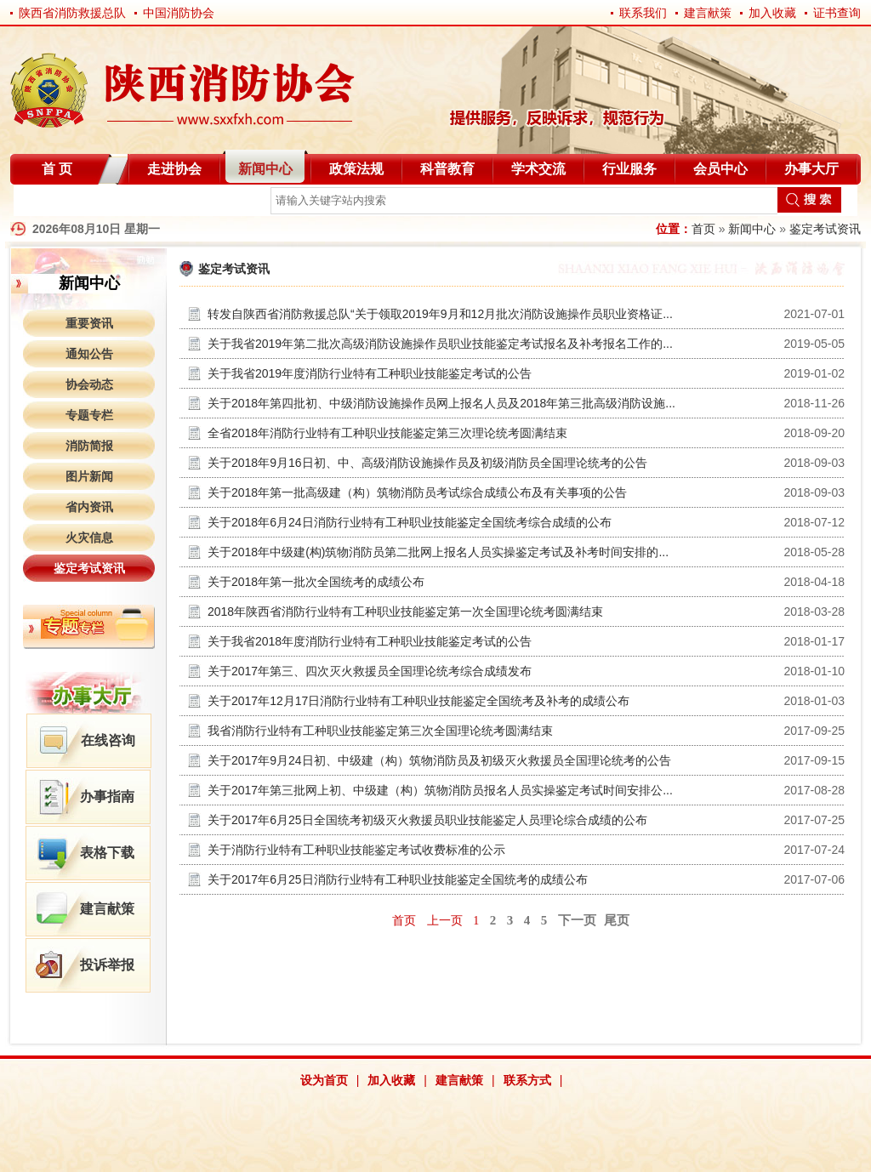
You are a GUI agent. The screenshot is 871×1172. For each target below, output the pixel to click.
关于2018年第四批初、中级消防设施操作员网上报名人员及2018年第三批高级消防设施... (441, 403)
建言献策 (708, 13)
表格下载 (107, 852)
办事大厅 (811, 169)
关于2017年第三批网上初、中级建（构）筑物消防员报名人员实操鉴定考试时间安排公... (440, 790)
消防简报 (89, 445)
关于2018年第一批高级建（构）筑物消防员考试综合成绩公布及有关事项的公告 (417, 492)
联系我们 (643, 13)
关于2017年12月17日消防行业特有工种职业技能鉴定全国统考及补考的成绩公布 (418, 701)
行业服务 (629, 169)
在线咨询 (108, 740)
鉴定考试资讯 (825, 229)
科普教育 (447, 169)
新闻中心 (265, 169)
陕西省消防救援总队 (72, 13)
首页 (703, 229)
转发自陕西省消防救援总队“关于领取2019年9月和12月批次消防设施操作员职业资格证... (440, 314)
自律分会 (54, 203)
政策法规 (356, 169)
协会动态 (89, 384)
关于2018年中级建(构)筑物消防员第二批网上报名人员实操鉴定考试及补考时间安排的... (438, 552)
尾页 (616, 920)
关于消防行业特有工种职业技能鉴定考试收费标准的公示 (356, 849)
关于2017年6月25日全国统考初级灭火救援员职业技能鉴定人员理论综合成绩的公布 (427, 820)
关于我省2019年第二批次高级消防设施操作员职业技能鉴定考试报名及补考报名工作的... (440, 343)
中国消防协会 (178, 13)
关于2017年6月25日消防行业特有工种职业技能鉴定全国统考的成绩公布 (398, 879)
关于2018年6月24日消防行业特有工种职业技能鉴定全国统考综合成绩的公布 (410, 522)
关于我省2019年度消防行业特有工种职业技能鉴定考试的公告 (370, 373)
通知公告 (89, 354)
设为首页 (324, 1080)
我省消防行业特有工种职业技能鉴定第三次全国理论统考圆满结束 (380, 730)
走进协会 (174, 169)
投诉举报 (107, 965)
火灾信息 (89, 537)
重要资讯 (89, 323)
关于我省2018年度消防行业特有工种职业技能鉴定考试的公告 (370, 641)
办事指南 (107, 796)
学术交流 (538, 169)
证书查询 (837, 13)
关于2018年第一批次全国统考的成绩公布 (316, 582)
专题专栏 (89, 415)
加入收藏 (772, 13)
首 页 (57, 169)
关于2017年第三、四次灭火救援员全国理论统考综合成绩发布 (370, 671)
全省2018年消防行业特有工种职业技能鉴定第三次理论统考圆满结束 (387, 433)
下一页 (577, 920)
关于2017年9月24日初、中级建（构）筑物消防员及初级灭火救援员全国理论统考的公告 (439, 760)
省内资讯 (89, 507)
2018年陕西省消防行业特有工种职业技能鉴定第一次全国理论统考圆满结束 (405, 611)
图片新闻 (89, 476)
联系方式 (527, 1080)
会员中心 (720, 169)
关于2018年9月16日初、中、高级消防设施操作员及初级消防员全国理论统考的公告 (427, 462)
